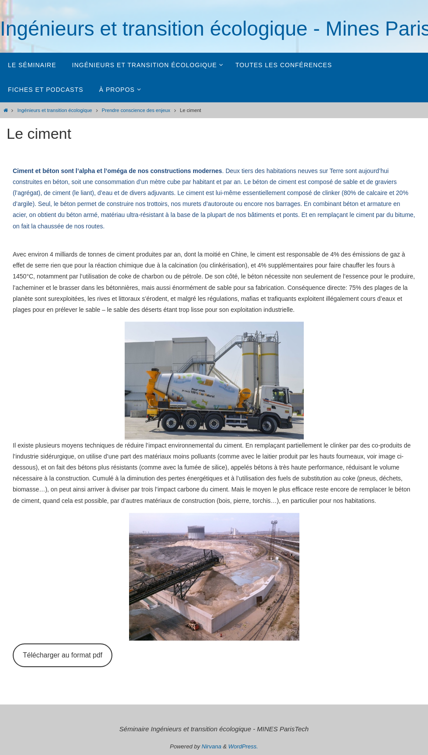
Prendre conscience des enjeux (136, 110)
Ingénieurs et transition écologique (54, 110)
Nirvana (211, 746)
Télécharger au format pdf (62, 655)
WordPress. (243, 746)
